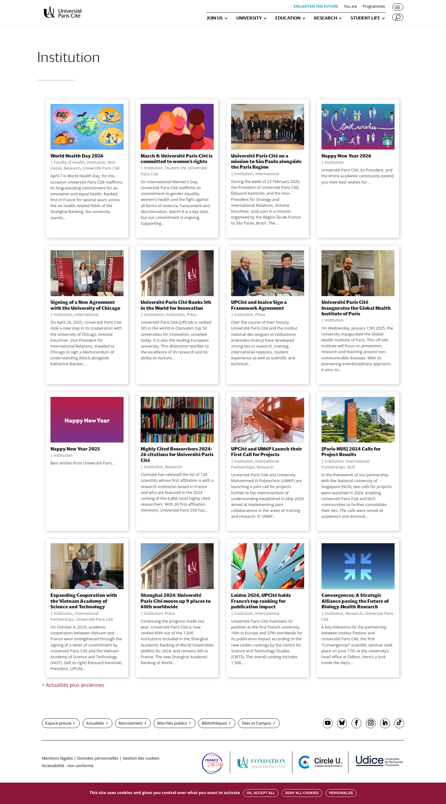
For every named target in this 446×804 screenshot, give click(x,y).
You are (350, 7)
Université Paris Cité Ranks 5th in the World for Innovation (176, 304)
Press (192, 314)
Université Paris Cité (101, 168)
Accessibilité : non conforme (68, 765)
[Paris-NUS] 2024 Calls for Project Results (351, 451)
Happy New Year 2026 (346, 155)
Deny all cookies (302, 793)
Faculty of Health (69, 162)
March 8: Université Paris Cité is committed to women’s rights (176, 158)
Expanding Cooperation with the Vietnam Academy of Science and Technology (83, 600)
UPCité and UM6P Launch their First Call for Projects (266, 451)
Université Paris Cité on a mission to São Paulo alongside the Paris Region (266, 161)
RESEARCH (325, 18)
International (267, 173)
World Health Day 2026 (76, 155)
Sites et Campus (256, 723)
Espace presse (58, 723)
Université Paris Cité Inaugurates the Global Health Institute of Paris (356, 307)
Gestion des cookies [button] (141, 758)
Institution (96, 162)
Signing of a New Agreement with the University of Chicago (85, 304)
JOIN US (215, 18)
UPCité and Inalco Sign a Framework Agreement (259, 304)
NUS (351, 467)
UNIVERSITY (249, 18)
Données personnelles (97, 758)
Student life (175, 168)
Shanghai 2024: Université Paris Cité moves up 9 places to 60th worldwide (176, 600)
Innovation (154, 314)
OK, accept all (261, 793)
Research (72, 168)
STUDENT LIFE (365, 18)
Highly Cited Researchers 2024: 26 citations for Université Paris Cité (177, 454)
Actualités (95, 723)
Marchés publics (172, 723)
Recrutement (130, 723)
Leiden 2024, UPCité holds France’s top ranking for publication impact (261, 600)
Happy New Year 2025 (75, 448)
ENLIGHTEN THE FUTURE (316, 7)
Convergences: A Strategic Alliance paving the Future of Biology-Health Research (355, 600)
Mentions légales (57, 758)
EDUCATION (287, 18)
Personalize (341, 793)
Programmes (374, 7)
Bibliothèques (214, 723)
